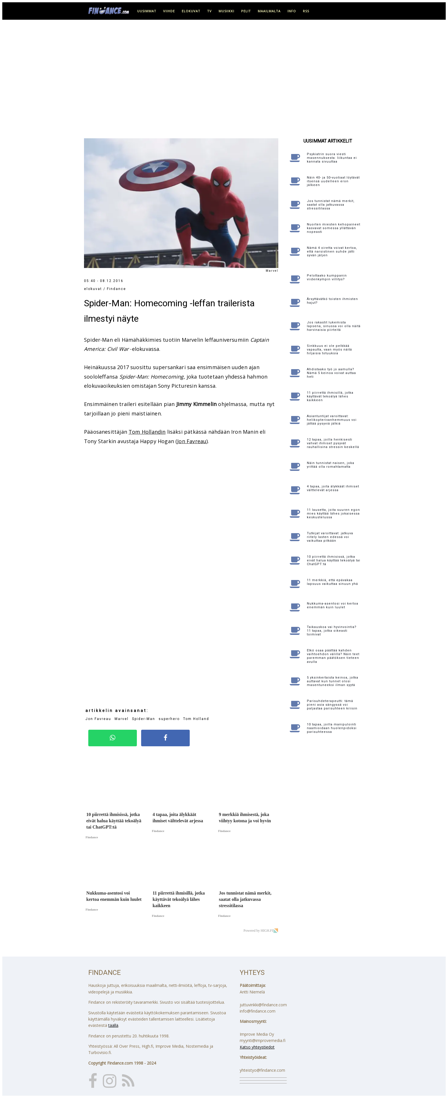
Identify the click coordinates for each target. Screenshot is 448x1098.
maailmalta (269, 11)
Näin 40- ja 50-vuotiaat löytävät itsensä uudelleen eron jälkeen (333, 181)
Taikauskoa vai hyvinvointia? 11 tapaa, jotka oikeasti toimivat (332, 630)
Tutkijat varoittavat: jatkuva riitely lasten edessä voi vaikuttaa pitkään (330, 537)
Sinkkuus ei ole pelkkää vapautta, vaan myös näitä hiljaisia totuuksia (329, 349)
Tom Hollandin (147, 431)
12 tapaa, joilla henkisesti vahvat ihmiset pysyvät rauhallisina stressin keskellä (333, 443)
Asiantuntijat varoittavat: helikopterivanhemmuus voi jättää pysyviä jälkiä (332, 419)
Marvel (122, 719)
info (291, 11)
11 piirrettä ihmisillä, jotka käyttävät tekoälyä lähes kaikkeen (330, 396)
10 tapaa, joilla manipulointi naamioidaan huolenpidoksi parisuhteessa (332, 728)
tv (209, 11)
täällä (113, 1025)
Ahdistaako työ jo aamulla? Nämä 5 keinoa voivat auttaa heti (331, 373)
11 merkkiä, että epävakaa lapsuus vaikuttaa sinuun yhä (332, 582)
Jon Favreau (191, 441)
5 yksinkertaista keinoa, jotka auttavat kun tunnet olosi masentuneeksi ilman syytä (332, 681)
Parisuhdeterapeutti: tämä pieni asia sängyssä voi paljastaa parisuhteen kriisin (332, 704)
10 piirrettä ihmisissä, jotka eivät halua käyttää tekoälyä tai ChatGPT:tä (333, 560)
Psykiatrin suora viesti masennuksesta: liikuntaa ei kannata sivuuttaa (332, 157)
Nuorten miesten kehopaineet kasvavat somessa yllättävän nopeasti (333, 228)
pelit (246, 11)
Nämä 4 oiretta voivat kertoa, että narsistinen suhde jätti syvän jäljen (332, 251)
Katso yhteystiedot (257, 1047)
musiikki (226, 11)
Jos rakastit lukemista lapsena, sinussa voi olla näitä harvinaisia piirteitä (334, 326)
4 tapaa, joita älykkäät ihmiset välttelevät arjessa (333, 488)
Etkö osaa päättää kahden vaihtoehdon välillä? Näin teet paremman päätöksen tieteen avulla (333, 656)
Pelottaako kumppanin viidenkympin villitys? (327, 277)
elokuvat (191, 11)
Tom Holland (196, 719)
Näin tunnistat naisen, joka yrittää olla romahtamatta (330, 465)
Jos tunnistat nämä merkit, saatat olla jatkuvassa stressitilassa (331, 204)
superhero (169, 719)
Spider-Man (143, 719)
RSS (306, 11)
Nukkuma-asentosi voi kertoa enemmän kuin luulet (332, 605)
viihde (169, 11)
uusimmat (146, 11)
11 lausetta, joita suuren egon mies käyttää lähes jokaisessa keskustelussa (333, 513)
